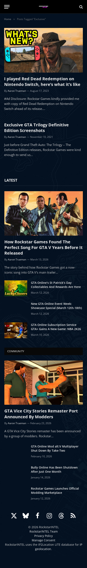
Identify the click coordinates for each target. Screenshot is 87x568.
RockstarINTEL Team (43, 531)
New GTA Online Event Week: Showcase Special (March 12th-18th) (56, 306)
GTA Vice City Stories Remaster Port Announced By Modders (41, 413)
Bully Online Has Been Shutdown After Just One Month (54, 469)
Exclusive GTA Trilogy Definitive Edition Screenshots (36, 127)
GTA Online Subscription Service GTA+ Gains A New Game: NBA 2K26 (56, 327)
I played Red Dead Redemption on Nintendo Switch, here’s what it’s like (42, 81)
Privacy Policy (43, 536)
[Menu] (7, 6)
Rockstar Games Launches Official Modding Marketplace (55, 490)
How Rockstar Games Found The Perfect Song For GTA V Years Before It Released (43, 247)
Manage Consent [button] (43, 540)
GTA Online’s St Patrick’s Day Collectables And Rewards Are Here (56, 285)
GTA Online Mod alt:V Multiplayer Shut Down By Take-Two (54, 448)
